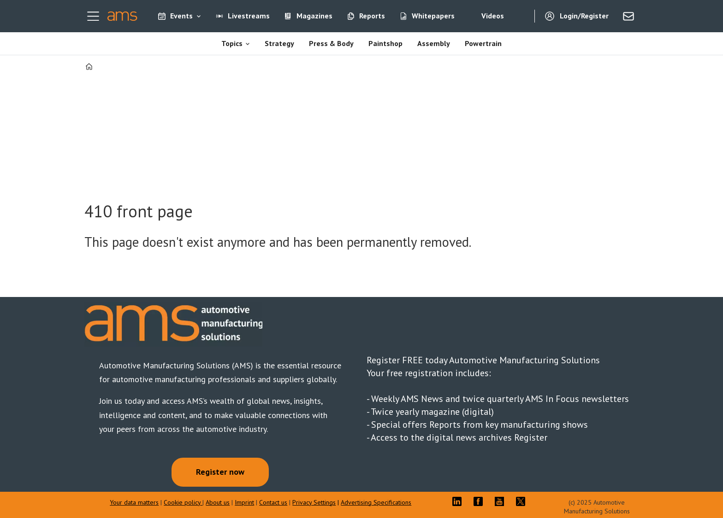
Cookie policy (183, 502)
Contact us (273, 502)
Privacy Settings (314, 502)
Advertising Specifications (376, 502)
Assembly (433, 43)
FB (480, 501)
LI (459, 501)
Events (181, 15)
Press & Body (331, 43)
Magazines (314, 15)
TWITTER (523, 501)
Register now (220, 471)
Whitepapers (433, 15)
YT (502, 501)
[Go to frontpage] (122, 16)
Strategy (279, 43)
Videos (492, 15)
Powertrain (483, 43)
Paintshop (385, 43)
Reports (372, 15)
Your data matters (134, 502)
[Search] (520, 16)
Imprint (244, 502)
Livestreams (249, 15)
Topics (232, 43)
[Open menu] (93, 16)
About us (218, 502)
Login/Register (584, 15)
